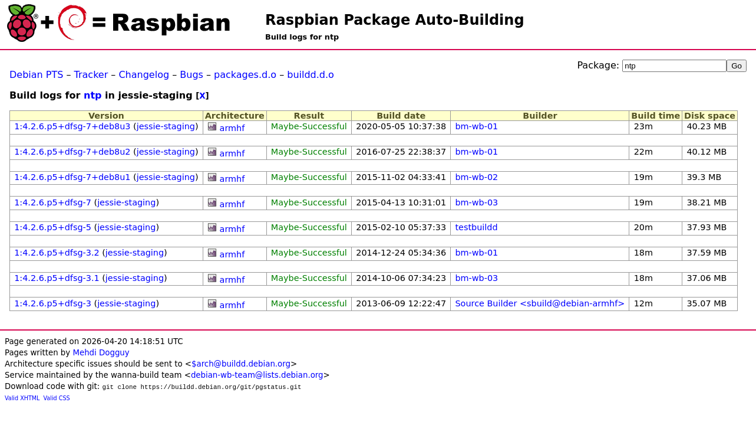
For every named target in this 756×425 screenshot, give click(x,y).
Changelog (143, 74)
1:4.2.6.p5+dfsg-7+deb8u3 (72, 126)
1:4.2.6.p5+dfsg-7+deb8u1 (72, 177)
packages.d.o (245, 74)
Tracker (91, 74)
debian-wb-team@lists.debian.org (257, 375)
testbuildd (476, 227)
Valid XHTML (22, 398)
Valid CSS (57, 398)
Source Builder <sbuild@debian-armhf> (540, 303)
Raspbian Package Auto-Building (394, 20)
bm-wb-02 (476, 177)
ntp (93, 95)
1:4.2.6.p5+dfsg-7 (52, 202)
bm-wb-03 (476, 202)
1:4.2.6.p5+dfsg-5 (52, 227)
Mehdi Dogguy (100, 352)
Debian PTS (36, 74)
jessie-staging (166, 126)
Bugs (191, 74)
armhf (232, 128)
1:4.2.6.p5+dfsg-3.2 (56, 252)
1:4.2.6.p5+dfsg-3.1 (56, 278)
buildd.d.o (310, 74)
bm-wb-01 (476, 126)
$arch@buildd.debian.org (241, 363)
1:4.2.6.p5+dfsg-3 (52, 303)
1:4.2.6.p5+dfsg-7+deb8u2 (72, 151)
